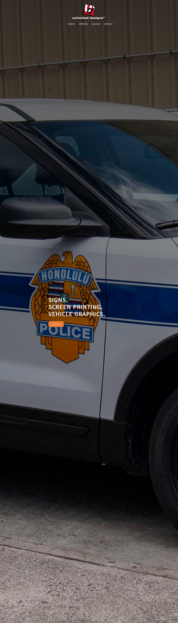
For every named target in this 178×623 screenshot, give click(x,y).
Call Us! (56, 323)
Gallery (95, 24)
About (71, 24)
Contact (108, 24)
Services (83, 24)
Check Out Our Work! (80, 323)
